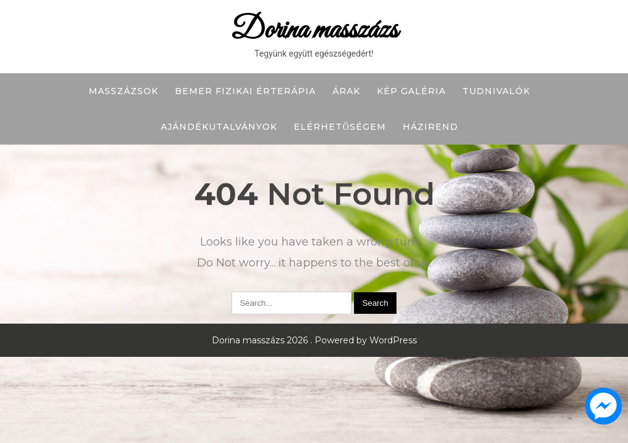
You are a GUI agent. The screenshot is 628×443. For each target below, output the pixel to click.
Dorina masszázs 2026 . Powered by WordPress (314, 340)
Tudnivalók (496, 91)
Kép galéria (411, 91)
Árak (346, 91)
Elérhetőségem (339, 126)
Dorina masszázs (314, 30)
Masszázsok (123, 91)
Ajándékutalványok (219, 126)
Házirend (430, 126)
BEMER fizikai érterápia (245, 91)
